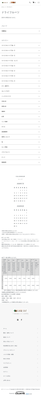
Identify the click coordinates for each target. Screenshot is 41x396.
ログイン (5, 371)
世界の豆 (4, 106)
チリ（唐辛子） (6, 86)
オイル (3, 126)
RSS (4, 358)
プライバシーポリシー (9, 350)
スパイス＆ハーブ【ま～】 (8, 70)
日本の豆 (4, 101)
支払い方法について (8, 341)
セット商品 (4, 147)
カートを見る (6, 376)
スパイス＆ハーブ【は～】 (8, 65)
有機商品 (4, 31)
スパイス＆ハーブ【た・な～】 (10, 60)
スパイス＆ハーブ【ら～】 (8, 81)
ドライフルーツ (9, 6)
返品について (6, 337)
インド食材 (4, 121)
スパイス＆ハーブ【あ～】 (8, 45)
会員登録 (5, 367)
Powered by (20, 392)
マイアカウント (7, 363)
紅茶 (3, 116)
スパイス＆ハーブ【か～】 (8, 50)
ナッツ (3, 157)
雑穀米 (3, 111)
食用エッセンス (6, 137)
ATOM (8, 358)
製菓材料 (4, 162)
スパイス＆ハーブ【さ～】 (8, 55)
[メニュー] (38, 2)
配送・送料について (8, 333)
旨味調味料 (4, 131)
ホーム (3, 6)
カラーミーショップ (5, 389)
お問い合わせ (6, 380)
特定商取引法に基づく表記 (10, 345)
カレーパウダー (6, 91)
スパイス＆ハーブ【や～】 (8, 75)
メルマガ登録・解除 (8, 354)
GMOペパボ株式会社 (26, 389)
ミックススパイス (6, 96)
